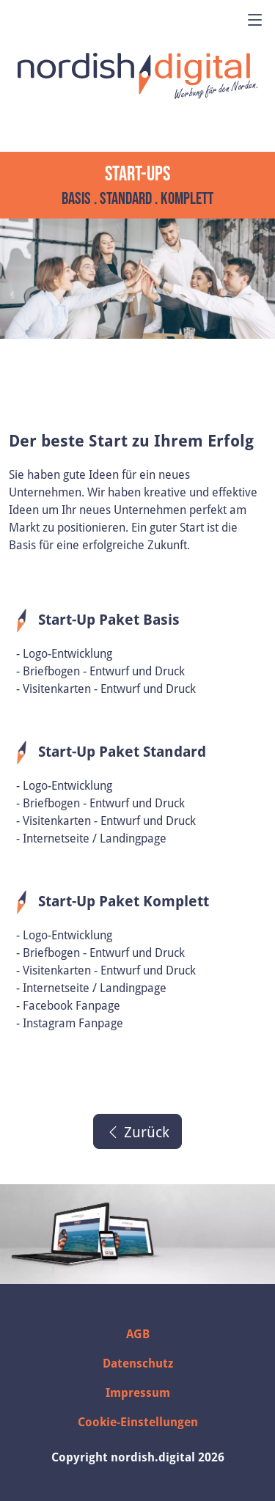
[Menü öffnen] (255, 20)
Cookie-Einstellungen (138, 1422)
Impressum (138, 1392)
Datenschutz (138, 1363)
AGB (138, 1334)
